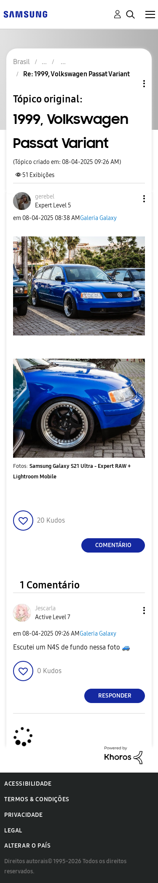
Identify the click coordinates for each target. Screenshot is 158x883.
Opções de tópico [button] (130, 83)
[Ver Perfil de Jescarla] (45, 608)
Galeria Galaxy (98, 218)
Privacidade (23, 815)
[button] (130, 198)
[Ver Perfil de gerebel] (44, 196)
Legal (13, 830)
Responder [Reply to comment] (114, 695)
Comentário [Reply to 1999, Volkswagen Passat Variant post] (113, 545)
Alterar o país (27, 845)
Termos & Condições (37, 799)
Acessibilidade (27, 783)
